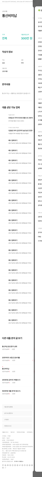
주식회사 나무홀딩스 (18, 461)
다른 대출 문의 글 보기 (12, 338)
